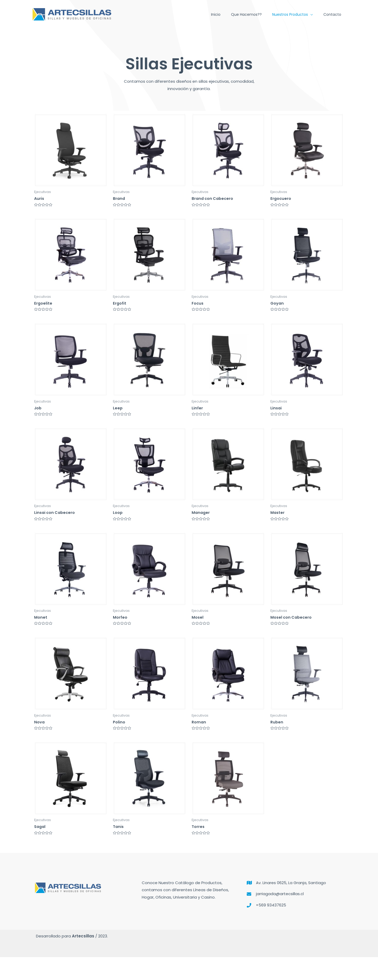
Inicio (215, 14)
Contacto (332, 14)
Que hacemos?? (246, 14)
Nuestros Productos (290, 14)
